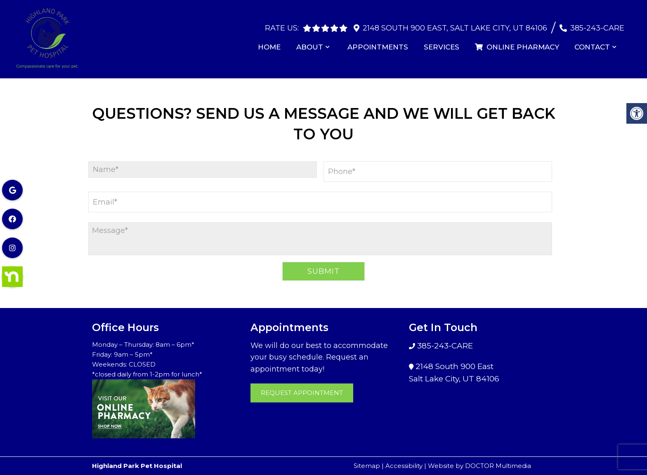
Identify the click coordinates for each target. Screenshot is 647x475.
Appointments (382, 43)
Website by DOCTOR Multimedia (479, 466)
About (315, 43)
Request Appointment (302, 393)
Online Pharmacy (519, 43)
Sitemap (367, 466)
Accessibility (404, 466)
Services (445, 43)
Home (276, 43)
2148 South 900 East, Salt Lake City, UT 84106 (455, 23)
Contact (593, 43)
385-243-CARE (597, 23)
